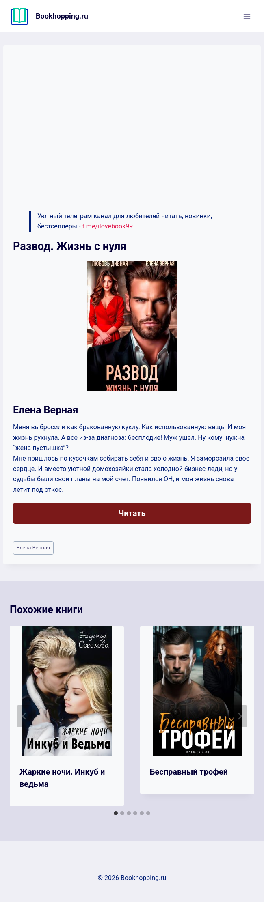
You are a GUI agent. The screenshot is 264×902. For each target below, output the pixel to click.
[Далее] (239, 716)
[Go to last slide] (24, 716)
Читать (131, 513)
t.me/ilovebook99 (107, 226)
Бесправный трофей (189, 772)
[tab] (116, 813)
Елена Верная (33, 548)
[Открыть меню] (246, 16)
